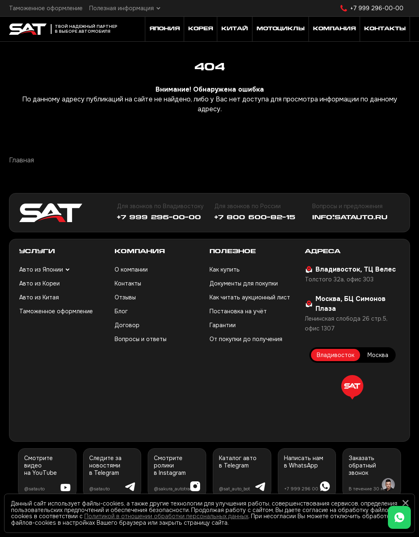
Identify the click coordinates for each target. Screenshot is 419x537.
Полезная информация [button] (121, 8)
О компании (131, 269)
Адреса (322, 251)
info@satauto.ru (349, 217)
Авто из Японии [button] (41, 269)
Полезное (233, 251)
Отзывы (125, 297)
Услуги (37, 251)
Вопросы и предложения (347, 206)
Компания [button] (334, 29)
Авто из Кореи (39, 283)
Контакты (128, 283)
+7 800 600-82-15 (254, 217)
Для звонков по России (247, 206)
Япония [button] (164, 29)
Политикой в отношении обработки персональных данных (166, 516)
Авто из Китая (39, 297)
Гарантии (223, 325)
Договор (127, 325)
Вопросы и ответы (141, 339)
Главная (21, 160)
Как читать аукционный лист (250, 297)
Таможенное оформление (46, 8)
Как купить (225, 269)
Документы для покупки (244, 283)
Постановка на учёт (238, 311)
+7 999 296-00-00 (376, 8)
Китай (234, 29)
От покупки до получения (246, 339)
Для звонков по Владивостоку (160, 206)
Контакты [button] (384, 29)
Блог (121, 311)
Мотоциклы (280, 29)
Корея (200, 29)
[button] (352, 387)
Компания (140, 251)
